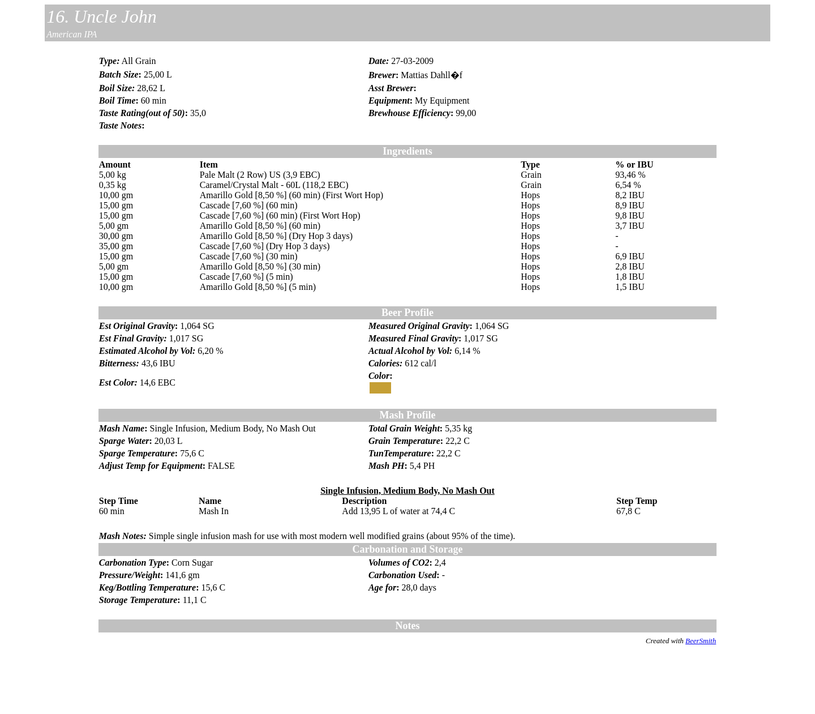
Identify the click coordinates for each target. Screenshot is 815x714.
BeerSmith (700, 640)
